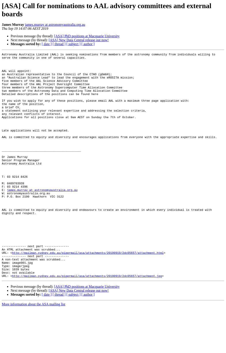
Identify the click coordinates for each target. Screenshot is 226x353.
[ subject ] (73, 44)
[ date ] (47, 44)
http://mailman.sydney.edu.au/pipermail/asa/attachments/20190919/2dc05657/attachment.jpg (87, 321)
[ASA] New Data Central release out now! (79, 40)
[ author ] (88, 44)
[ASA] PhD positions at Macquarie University (86, 36)
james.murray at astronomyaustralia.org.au (55, 24)
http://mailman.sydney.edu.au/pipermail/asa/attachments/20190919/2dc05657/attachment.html (88, 293)
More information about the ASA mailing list (33, 349)
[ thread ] (59, 44)
